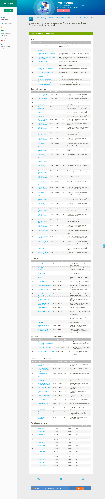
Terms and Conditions (69, 497)
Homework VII (41, 445)
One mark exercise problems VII (43, 119)
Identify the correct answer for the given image (43, 369)
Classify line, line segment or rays (44, 268)
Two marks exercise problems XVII (42, 210)
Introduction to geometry (44, 45)
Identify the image (42, 264)
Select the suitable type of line (44, 312)
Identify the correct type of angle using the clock (44, 294)
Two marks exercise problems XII (42, 183)
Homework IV (41, 437)
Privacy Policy (77, 497)
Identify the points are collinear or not (43, 304)
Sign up (8, 13)
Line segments (42, 399)
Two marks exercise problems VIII (42, 161)
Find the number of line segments (44, 364)
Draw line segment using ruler (46, 72)
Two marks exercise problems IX (42, 167)
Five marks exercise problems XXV (43, 253)
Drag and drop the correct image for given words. (44, 375)
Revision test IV (42, 457)
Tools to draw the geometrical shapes (45, 68)
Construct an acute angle (44, 79)
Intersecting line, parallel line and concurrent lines (46, 57)
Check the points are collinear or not (43, 325)
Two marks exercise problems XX (42, 226)
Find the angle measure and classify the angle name (44, 299)
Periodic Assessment (43, 468)
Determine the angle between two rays (43, 290)
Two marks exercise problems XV (42, 199)
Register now (80, 488)
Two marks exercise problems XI (42, 178)
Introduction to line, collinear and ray (46, 53)
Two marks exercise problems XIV (42, 194)
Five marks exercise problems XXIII (43, 242)
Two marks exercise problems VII (42, 156)
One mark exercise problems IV (43, 107)
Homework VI (41, 442)
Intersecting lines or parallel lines (43, 272)
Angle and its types (43, 61)
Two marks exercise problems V (42, 145)
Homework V (41, 440)
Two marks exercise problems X (42, 172)
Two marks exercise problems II (42, 129)
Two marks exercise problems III (42, 134)
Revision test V (42, 459)
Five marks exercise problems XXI (43, 231)
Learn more (63, 10)
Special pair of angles (43, 64)
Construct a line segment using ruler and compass (44, 383)
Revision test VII (42, 465)
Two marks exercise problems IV (42, 139)
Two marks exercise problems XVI (42, 205)
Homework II (41, 431)
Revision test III (42, 454)
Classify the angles (43, 281)
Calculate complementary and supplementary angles (44, 331)
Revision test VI (42, 462)
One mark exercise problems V (43, 111)
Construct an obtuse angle (45, 82)
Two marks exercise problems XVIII (42, 216)
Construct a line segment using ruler (44, 379)
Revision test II (42, 451)
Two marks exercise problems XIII (42, 188)
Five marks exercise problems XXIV (43, 247)
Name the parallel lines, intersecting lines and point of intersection (45, 343)
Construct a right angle (44, 84)
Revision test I (41, 448)
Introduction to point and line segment (45, 49)
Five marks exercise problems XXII (43, 236)
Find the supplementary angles (46, 351)
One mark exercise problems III (43, 103)
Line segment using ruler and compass (45, 75)
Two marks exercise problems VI (42, 150)
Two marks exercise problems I (43, 123)
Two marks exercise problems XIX (42, 221)
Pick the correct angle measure (43, 321)
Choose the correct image (44, 285)
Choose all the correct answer (43, 276)
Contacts (62, 497)
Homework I (41, 428)
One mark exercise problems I (43, 95)
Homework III (41, 434)
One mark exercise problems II (43, 99)
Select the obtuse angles (44, 347)
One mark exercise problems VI (43, 115)
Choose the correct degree (43, 317)
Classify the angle (42, 307)
